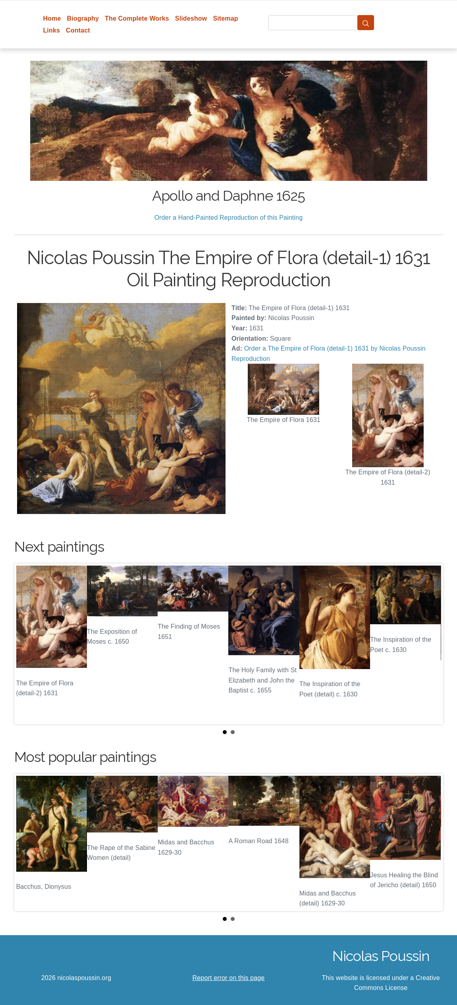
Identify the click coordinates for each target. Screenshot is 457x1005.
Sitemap (225, 18)
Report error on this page (229, 977)
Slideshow (191, 18)
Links (51, 30)
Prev (26, 643)
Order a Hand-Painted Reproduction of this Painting (228, 217)
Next (430, 643)
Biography (83, 18)
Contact (78, 30)
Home (52, 18)
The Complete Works (137, 18)
